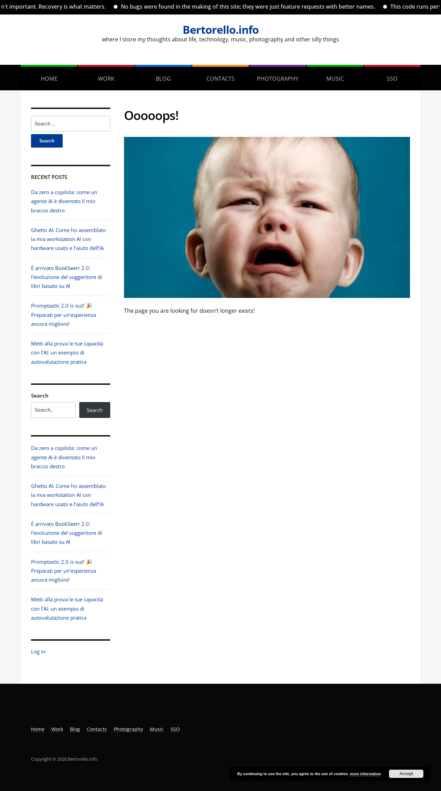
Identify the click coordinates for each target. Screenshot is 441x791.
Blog (163, 78)
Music (335, 78)
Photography (277, 78)
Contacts (220, 78)
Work (106, 78)
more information (365, 774)
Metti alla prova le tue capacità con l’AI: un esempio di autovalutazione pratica (67, 352)
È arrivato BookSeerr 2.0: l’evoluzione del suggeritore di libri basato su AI (66, 277)
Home (49, 78)
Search (40, 395)
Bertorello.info (221, 29)
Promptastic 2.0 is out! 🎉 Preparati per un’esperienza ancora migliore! (63, 314)
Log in (38, 651)
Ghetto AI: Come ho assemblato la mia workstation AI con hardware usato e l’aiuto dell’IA (68, 239)
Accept (406, 773)
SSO (392, 78)
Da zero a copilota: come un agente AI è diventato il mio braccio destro (64, 201)
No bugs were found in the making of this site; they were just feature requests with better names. (257, 6)
